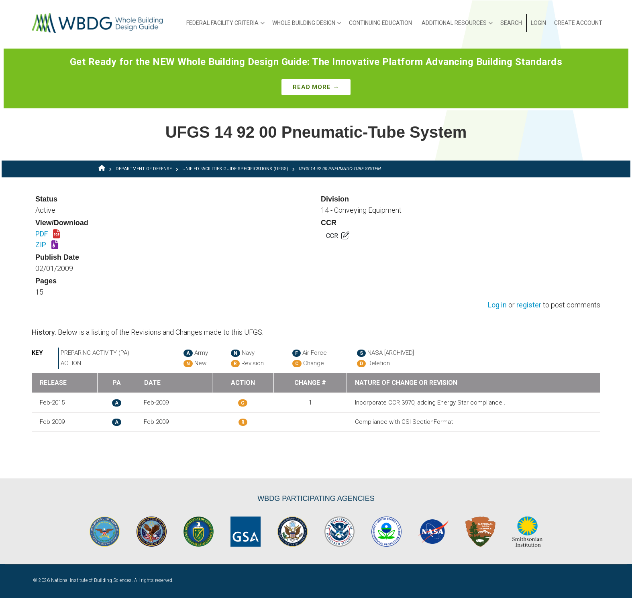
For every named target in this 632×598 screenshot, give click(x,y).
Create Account (578, 23)
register (528, 305)
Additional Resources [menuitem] (457, 26)
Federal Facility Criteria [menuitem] (225, 26)
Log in (497, 305)
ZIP (46, 245)
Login (538, 23)
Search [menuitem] (511, 23)
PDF (47, 234)
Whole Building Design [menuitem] (306, 26)
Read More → (316, 87)
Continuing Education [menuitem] (380, 23)
